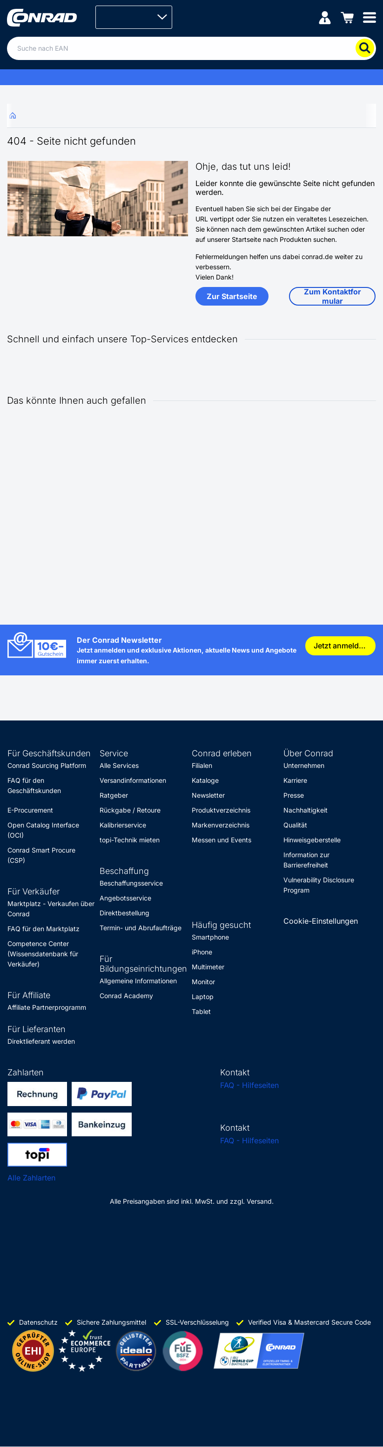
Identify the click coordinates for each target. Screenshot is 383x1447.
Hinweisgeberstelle (312, 840)
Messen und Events (221, 840)
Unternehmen (303, 765)
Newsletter (208, 795)
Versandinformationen (133, 780)
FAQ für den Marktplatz (43, 929)
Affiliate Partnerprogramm (46, 1007)
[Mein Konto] (324, 17)
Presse (293, 795)
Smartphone (210, 937)
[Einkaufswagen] (347, 17)
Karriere (295, 780)
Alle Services (119, 765)
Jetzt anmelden (341, 645)
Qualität (295, 825)
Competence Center (38, 943)
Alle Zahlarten (31, 1177)
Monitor (203, 982)
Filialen (202, 765)
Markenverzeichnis (220, 825)
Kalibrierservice (123, 825)
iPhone (202, 952)
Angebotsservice (125, 898)
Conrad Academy (126, 996)
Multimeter (208, 967)
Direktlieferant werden (41, 1041)
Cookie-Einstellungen (320, 921)
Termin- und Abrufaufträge (140, 928)
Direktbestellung (124, 913)
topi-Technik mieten (130, 840)
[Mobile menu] (369, 17)
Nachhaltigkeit (305, 810)
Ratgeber (114, 795)
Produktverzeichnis (221, 810)
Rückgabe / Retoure (130, 810)
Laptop (203, 996)
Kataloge (205, 780)
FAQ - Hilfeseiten (249, 1085)
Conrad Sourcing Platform (46, 765)
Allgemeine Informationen (138, 981)
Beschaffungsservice (131, 883)
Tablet (201, 1011)
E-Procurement (30, 810)
